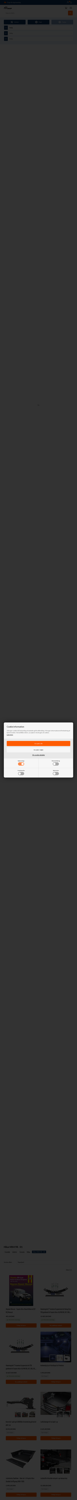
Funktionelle (21, 772)
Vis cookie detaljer (38, 755)
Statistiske (56, 772)
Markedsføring (56, 763)
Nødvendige (21, 763)
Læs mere (10, 735)
